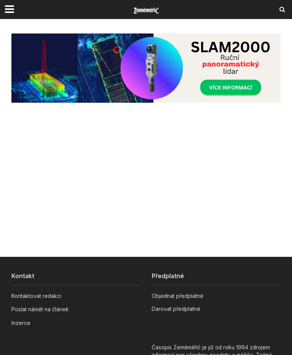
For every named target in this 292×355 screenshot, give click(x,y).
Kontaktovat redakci (36, 296)
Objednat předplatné (177, 296)
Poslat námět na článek (40, 309)
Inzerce (20, 323)
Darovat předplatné (176, 309)
